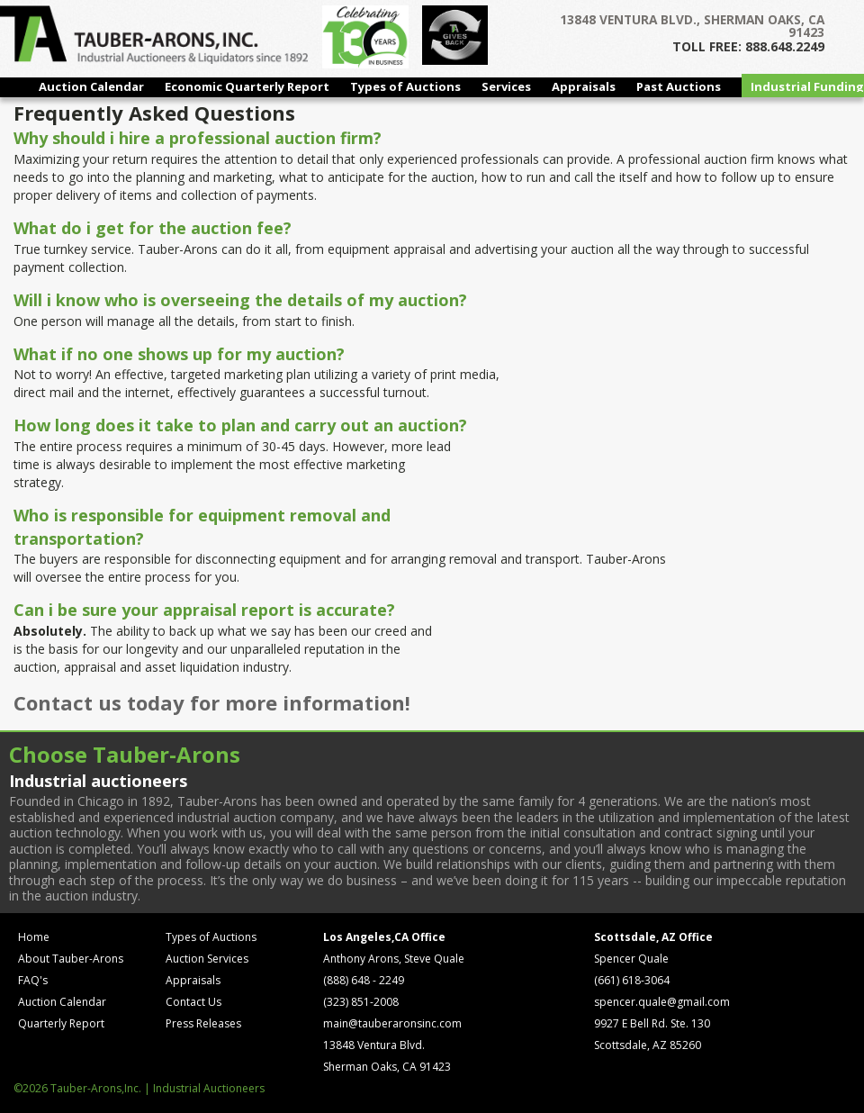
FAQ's (33, 980)
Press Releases (203, 1023)
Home (34, 937)
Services (506, 86)
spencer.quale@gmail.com (662, 1001)
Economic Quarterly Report (247, 86)
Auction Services (207, 958)
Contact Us (193, 1001)
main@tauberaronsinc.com (392, 1023)
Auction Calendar (91, 86)
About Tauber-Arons (70, 958)
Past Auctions (678, 86)
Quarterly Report (61, 1023)
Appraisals (584, 86)
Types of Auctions (405, 86)
